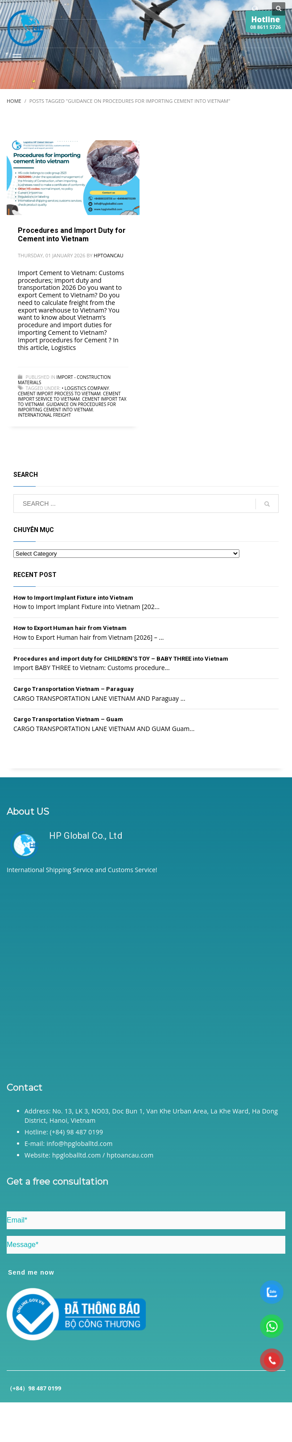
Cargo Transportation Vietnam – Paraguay (73, 689)
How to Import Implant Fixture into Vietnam (73, 597)
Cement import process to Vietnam (59, 393)
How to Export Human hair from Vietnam (70, 628)
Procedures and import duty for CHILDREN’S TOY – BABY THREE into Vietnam (120, 658)
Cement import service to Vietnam (69, 396)
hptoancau (108, 255)
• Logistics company (85, 388)
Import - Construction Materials (64, 380)
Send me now (31, 1272)
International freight (44, 415)
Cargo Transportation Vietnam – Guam (68, 719)
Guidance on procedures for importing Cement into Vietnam (67, 407)
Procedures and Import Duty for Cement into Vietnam (72, 234)
